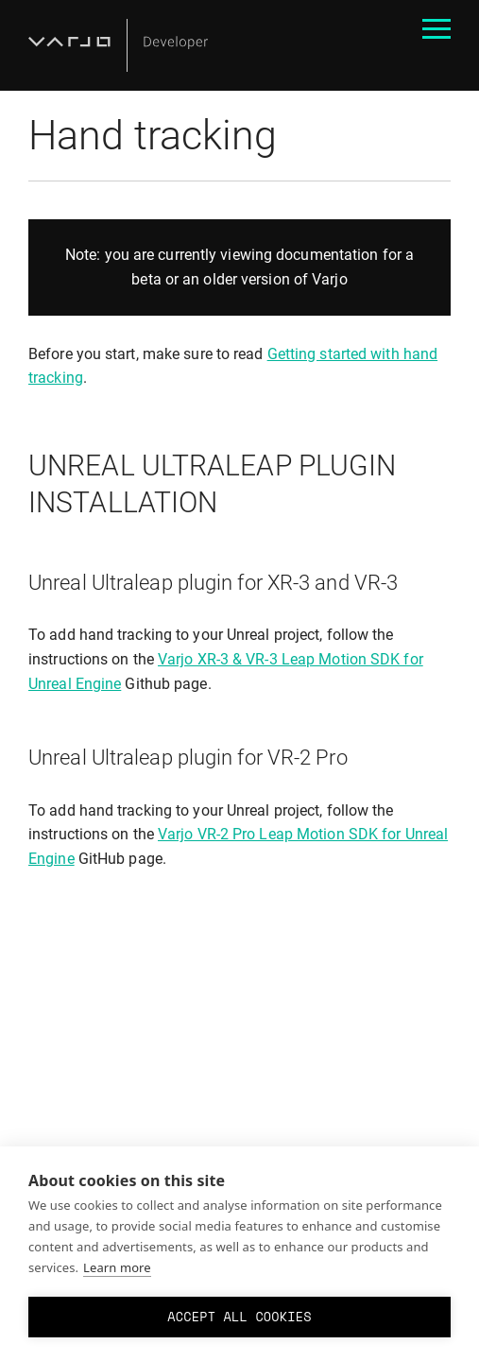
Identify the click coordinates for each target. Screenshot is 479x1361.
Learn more (117, 1267)
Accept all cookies (239, 1316)
